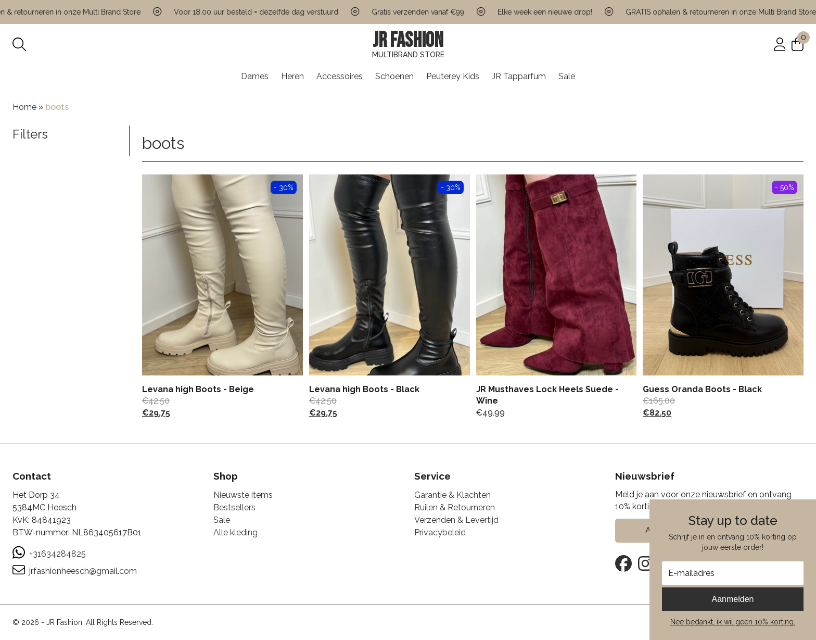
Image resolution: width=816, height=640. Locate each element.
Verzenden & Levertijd (456, 520)
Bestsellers (234, 507)
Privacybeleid (440, 532)
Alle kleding (235, 532)
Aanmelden (733, 599)
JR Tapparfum (519, 76)
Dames (255, 76)
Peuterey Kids (452, 76)
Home (24, 107)
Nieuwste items (243, 495)
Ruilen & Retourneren (454, 507)
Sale (566, 76)
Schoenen (394, 76)
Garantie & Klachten (452, 495)
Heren (292, 76)
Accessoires (339, 76)
